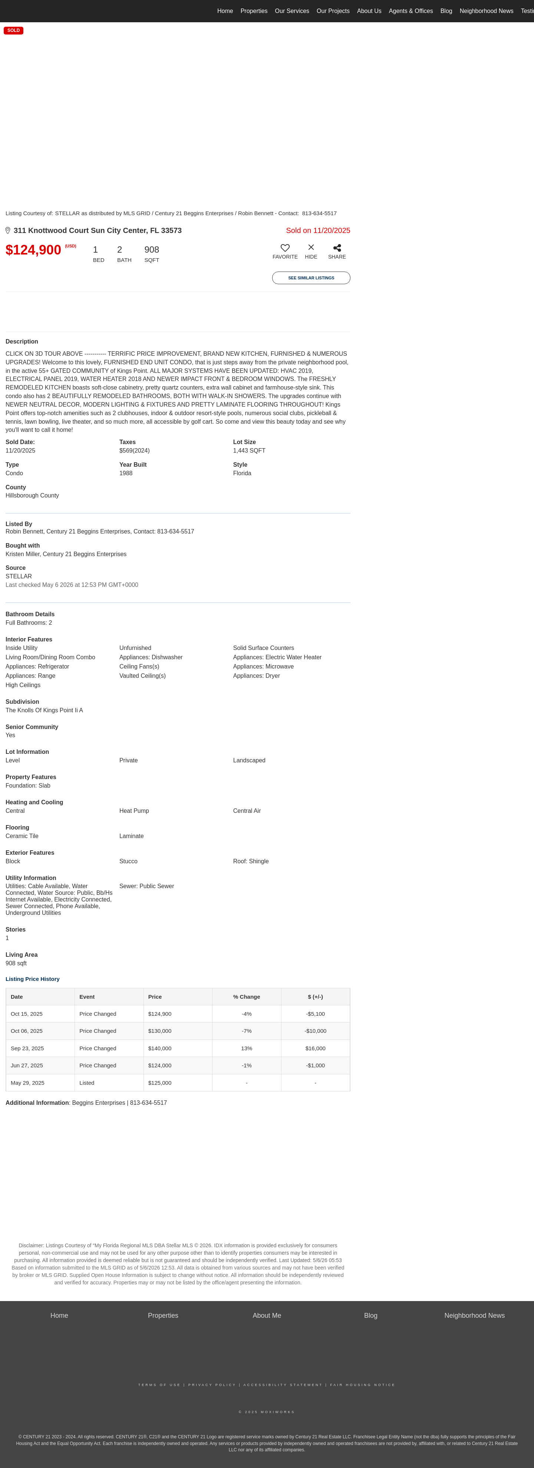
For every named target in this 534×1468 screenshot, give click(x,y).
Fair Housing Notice (363, 1385)
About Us (369, 11)
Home (225, 11)
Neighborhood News (487, 11)
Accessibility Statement (283, 1385)
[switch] (285, 254)
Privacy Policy (212, 1385)
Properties (254, 11)
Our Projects (333, 11)
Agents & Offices (411, 11)
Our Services (292, 11)
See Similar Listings (311, 278)
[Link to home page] (9, 11)
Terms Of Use (159, 1385)
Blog (446, 11)
